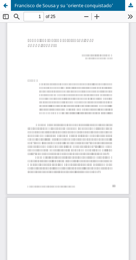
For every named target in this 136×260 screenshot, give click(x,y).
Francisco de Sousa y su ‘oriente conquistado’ (64, 5)
